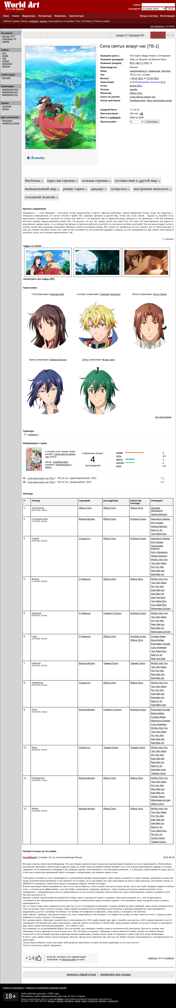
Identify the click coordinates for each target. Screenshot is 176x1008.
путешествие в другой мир (136, 180)
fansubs (6, 78)
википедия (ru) (10, 94)
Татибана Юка (137, 100)
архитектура (113, 1001)
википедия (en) (10, 89)
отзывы (120, 35)
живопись (103, 1001)
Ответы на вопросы (13, 987)
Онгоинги (87, 21)
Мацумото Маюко (160, 519)
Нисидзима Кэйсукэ (157, 547)
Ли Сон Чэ (156, 834)
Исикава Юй (56, 294)
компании (7, 39)
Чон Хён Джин (158, 563)
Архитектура (76, 16)
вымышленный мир (40, 189)
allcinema (7, 63)
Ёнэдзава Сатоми (160, 643)
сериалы (59, 1001)
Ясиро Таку (108, 359)
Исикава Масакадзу (157, 509)
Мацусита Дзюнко (160, 720)
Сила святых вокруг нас (142, 96)
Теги (77, 21)
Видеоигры (28, 16)
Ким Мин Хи (157, 574)
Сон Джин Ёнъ (159, 605)
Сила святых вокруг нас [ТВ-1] (41, 478)
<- (168, 35)
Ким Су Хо (156, 530)
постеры (6, 106)
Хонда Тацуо (158, 796)
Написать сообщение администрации (46, 987)
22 (148, 78)
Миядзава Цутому (161, 608)
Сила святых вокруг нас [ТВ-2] (41, 482)
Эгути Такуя (159, 294)
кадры (5, 109)
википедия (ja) (10, 92)
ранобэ (133, 89)
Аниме (15, 16)
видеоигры (69, 1001)
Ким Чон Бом (158, 597)
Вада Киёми (157, 640)
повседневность (138, 71)
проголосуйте (69, 959)
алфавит (34, 21)
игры (118, 456)
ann (4, 53)
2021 (140, 78)
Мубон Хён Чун (159, 559)
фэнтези (165, 71)
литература (92, 1001)
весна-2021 (136, 85)
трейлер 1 (33, 434)
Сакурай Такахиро (110, 294)
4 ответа (168, 958)
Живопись (60, 16)
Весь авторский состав (159, 100)
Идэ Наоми (157, 522)
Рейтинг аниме (11, 21)
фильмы (51, 1001)
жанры (43, 21)
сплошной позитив (40, 197)
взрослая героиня (61, 180)
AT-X (162, 82)
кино (118, 466)
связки (5, 41)
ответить (152, 958)
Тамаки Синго (110, 663)
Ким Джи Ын (157, 570)
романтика (154, 71)
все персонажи (163, 417)
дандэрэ (97, 189)
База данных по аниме (61, 21)
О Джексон (85, 579)
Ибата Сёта (136, 93)
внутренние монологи (151, 189)
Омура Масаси (159, 514)
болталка (7, 120)
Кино (6, 16)
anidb (5, 55)
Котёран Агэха (138, 519)
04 (136, 78)
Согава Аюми (158, 636)
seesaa (6, 66)
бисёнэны (32, 180)
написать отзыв (10, 123)
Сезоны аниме (102, 21)
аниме (119, 452)
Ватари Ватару (87, 519)
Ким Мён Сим (158, 705)
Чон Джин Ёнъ (159, 533)
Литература (45, 16)
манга (119, 459)
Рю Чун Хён (157, 567)
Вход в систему (149, 16)
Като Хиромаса (159, 552)
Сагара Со (84, 538)
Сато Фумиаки (159, 647)
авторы (6, 36)
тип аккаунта (157, 26)
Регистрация (167, 16)
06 (132, 78)
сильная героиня (95, 180)
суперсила (118, 189)
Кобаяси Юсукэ (57, 359)
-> (172, 35)
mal (4, 58)
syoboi (5, 61)
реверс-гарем (73, 189)
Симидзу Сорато (112, 613)
